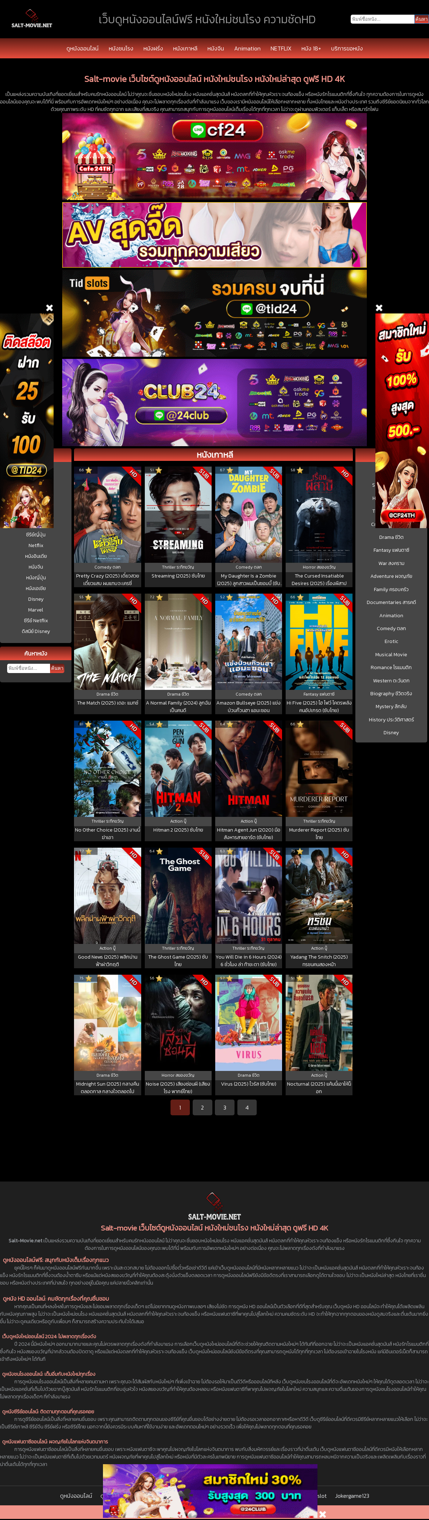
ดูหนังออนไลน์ (82, 48)
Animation (247, 48)
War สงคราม (391, 563)
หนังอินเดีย (36, 556)
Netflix (36, 545)
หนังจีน (215, 48)
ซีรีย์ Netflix (36, 620)
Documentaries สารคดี (391, 602)
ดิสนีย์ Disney (36, 631)
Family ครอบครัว (391, 589)
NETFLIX (281, 48)
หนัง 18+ (311, 48)
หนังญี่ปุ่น (36, 577)
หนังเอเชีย (36, 588)
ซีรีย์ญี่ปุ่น (35, 535)
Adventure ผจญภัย (391, 576)
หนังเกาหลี (185, 48)
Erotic (391, 641)
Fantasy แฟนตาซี (391, 550)
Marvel (35, 610)
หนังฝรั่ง (153, 48)
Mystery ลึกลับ (391, 706)
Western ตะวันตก (391, 681)
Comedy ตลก (391, 628)
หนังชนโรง (121, 48)
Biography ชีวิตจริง (391, 693)
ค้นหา (57, 668)
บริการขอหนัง (347, 48)
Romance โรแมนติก (391, 667)
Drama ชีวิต (391, 537)
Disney (36, 599)
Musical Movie (391, 654)
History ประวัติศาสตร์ (391, 720)
